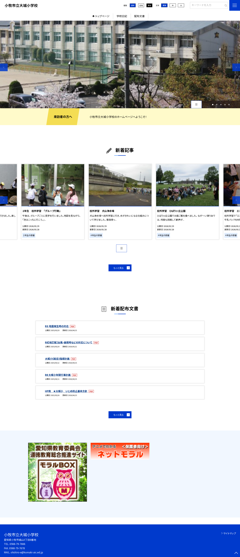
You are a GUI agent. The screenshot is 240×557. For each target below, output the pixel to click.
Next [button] (236, 67)
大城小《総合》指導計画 (57, 358)
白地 (141, 5)
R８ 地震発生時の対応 (57, 326)
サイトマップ (229, 533)
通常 (132, 5)
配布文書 (139, 16)
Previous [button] (4, 67)
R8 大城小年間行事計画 (58, 375)
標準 (164, 5)
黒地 (149, 5)
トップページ (102, 16)
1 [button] (212, 104)
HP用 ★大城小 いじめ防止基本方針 (66, 391)
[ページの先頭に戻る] (236, 553)
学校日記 (122, 16)
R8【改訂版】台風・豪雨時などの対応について (69, 342)
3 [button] (221, 104)
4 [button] (225, 104)
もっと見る (118, 267)
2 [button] (217, 104)
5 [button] (229, 104)
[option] (120, 64)
